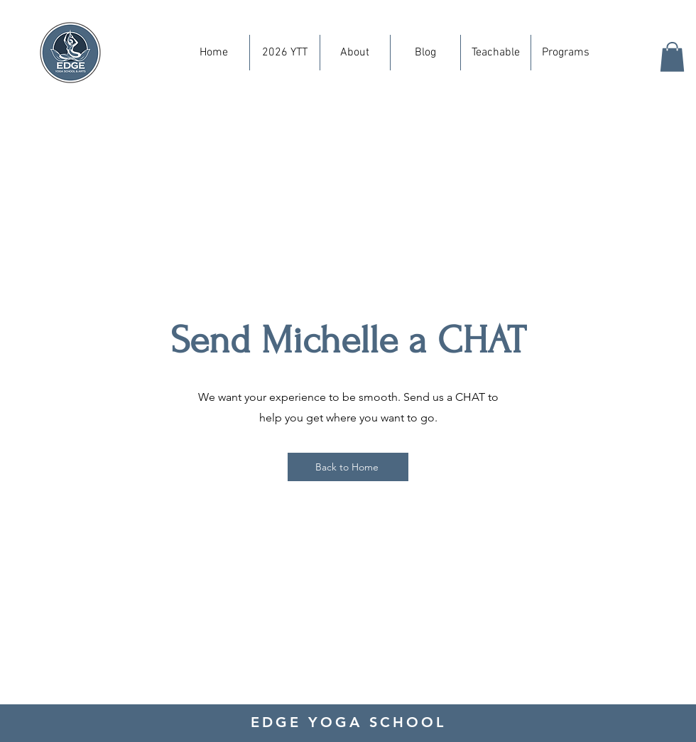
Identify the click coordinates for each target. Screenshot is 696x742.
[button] (672, 57)
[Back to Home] (348, 467)
